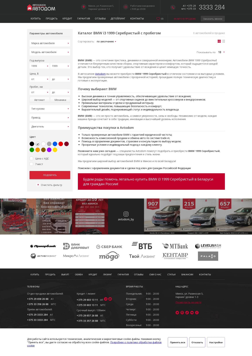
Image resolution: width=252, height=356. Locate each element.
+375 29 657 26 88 (87, 315)
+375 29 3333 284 (37, 314)
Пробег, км (36, 84)
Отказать (197, 342)
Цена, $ (34, 72)
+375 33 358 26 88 (37, 304)
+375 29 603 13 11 (87, 299)
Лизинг (107, 274)
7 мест (36, 159)
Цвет (33, 132)
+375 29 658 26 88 (37, 299)
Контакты (137, 18)
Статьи (171, 274)
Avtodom (100, 73)
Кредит (67, 18)
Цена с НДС (39, 154)
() (162, 18)
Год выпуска (37, 59)
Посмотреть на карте (188, 302)
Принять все (177, 342)
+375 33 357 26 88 (87, 320)
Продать (52, 18)
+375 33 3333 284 (37, 320)
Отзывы (100, 18)
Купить (36, 18)
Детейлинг (118, 18)
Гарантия (83, 18)
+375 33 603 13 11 (87, 305)
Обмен (79, 274)
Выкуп (65, 274)
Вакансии (187, 274)
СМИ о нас (155, 274)
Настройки (216, 342)
